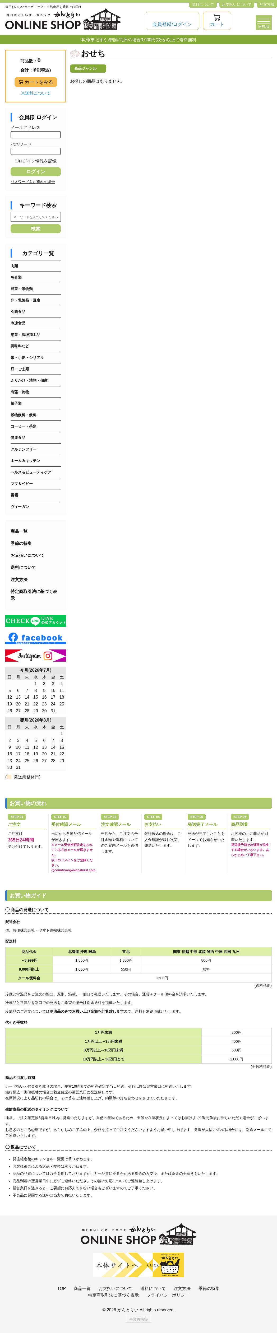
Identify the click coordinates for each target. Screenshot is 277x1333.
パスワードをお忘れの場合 (33, 182)
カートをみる (39, 82)
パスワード (36, 148)
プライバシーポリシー (168, 1295)
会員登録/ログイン (172, 24)
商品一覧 (19, 531)
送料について (203, 4)
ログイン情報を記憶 (36, 161)
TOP (61, 1288)
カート (217, 24)
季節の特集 (21, 543)
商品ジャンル (85, 68)
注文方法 (267, 4)
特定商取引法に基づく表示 (34, 595)
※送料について (35, 93)
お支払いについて (237, 4)
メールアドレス (36, 131)
